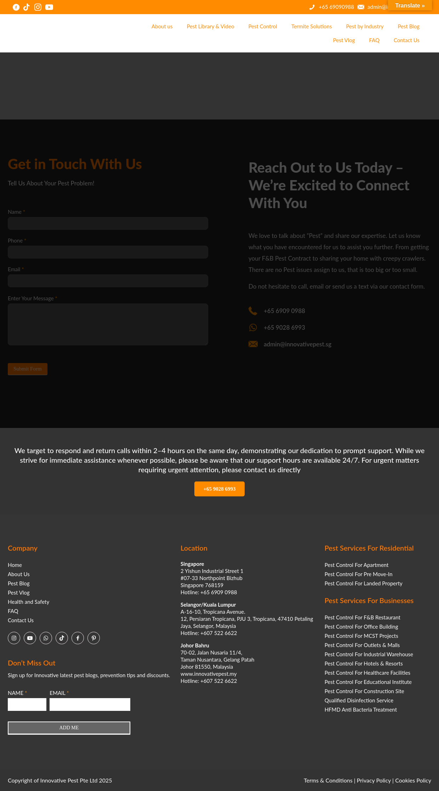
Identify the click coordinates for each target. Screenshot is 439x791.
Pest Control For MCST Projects (361, 636)
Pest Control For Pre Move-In (359, 574)
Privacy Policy (374, 780)
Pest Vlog (19, 592)
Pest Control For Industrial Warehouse (369, 654)
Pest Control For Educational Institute (368, 682)
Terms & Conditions (328, 780)
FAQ (13, 611)
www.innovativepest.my (208, 673)
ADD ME (69, 727)
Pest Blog (19, 583)
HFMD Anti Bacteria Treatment (361, 709)
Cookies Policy (413, 780)
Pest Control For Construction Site (364, 691)
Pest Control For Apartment (357, 565)
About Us (19, 574)
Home (15, 565)
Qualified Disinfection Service (359, 700)
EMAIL (59, 693)
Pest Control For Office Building (361, 626)
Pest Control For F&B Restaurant (362, 617)
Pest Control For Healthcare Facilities (367, 672)
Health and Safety (28, 601)
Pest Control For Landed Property (364, 583)
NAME (17, 693)
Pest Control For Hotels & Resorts (364, 663)
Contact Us (21, 620)
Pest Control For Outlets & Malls (362, 645)
